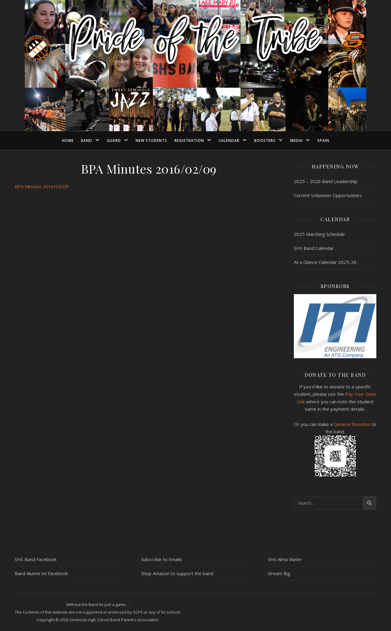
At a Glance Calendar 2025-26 (325, 262)
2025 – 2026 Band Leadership (325, 181)
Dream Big (279, 573)
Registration (189, 140)
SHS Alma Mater (285, 559)
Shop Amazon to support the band (177, 573)
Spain (323, 140)
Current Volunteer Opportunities (328, 195)
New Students (151, 140)
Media (296, 140)
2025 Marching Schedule (319, 234)
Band (86, 140)
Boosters (265, 140)
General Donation (352, 424)
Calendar (229, 140)
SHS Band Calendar (314, 248)
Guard (114, 140)
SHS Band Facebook (36, 559)
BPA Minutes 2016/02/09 (41, 186)
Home (68, 140)
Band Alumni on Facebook (41, 573)
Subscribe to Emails (161, 559)
